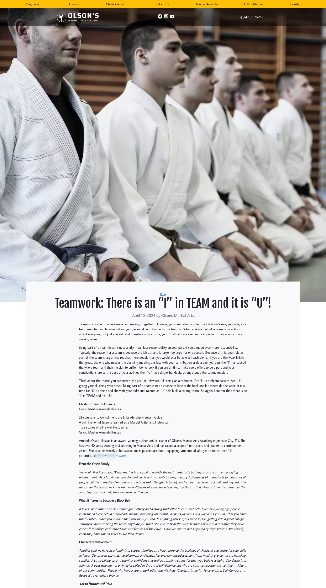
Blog (163, 294)
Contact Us (161, 4)
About (73, 4)
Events (295, 4)
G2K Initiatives (254, 4)
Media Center (115, 4)
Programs (33, 4)
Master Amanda (206, 4)
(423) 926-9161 (254, 17)
